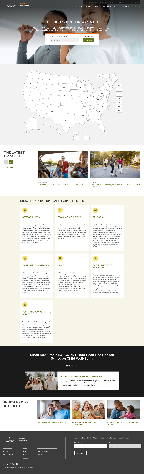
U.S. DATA (89, 40)
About (116, 6)
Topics (126, 2)
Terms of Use (41, 454)
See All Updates (9, 167)
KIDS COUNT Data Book (72, 366)
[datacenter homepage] (24, 4)
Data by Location (7, 448)
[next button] (11, 162)
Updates (125, 6)
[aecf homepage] (11, 4)
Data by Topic (6, 451)
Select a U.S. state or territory (59, 36)
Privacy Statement (42, 451)
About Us (112, 2)
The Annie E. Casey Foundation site (47, 448)
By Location (77, 6)
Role (110, 442)
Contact (25, 458)
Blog (136, 2)
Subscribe (80, 453)
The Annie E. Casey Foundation (96, 2)
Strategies (120, 2)
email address (78, 442)
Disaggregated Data (103, 6)
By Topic (88, 6)
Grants (132, 2)
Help (134, 6)
